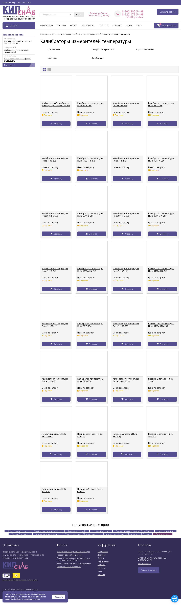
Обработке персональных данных (26, 599)
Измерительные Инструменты (47, 531)
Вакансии (101, 574)
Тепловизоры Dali (101, 531)
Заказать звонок (167, 11)
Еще (139, 25)
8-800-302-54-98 (133, 11)
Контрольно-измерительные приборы (73, 551)
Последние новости (13, 34)
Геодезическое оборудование (69, 555)
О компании (46, 25)
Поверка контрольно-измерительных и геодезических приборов (73, 559)
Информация (88, 25)
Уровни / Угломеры (20, 534)
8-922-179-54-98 (133, 14)
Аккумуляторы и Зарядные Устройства (133, 531)
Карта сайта (33, 580)
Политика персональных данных (15, 580)
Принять (59, 597)
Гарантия (117, 25)
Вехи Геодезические (17, 531)
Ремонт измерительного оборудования (74, 563)
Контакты (103, 25)
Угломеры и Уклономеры (47, 534)
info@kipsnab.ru (135, 17)
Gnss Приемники (165, 531)
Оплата (73, 25)
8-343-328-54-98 (159, 558)
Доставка (61, 25)
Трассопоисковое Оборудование (81, 534)
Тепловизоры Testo (77, 531)
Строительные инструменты (69, 566)
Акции (129, 25)
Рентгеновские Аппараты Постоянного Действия (126, 534)
